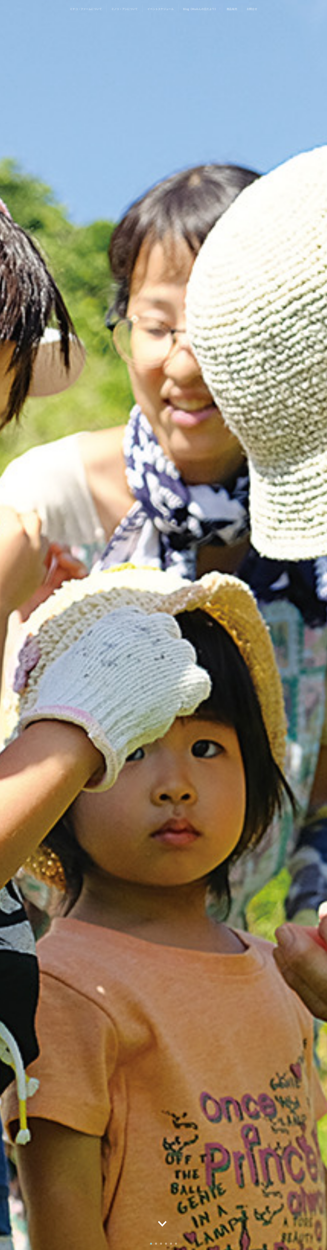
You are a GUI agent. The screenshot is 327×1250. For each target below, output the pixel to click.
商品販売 (232, 11)
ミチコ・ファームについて (86, 11)
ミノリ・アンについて (124, 11)
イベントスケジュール (160, 11)
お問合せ (252, 11)
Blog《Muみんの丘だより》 (200, 11)
